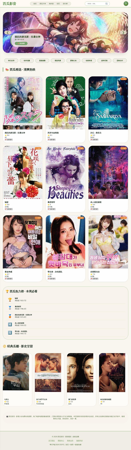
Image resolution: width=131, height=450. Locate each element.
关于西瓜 (51, 441)
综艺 (58, 4)
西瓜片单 (43, 4)
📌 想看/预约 (8, 139)
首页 (35, 4)
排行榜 (65, 4)
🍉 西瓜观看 (21, 43)
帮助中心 (61, 441)
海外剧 (51, 4)
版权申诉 (79, 441)
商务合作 (70, 441)
